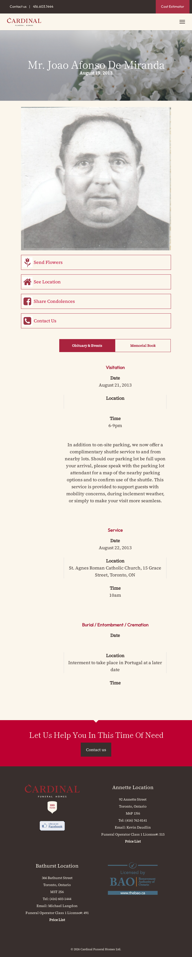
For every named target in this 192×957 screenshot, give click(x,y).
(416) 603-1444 (60, 898)
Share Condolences (54, 301)
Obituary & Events (87, 345)
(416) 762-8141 (136, 820)
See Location (47, 282)
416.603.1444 (43, 6)
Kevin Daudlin (138, 827)
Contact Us (45, 321)
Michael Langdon (63, 905)
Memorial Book (143, 345)
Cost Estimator (172, 6)
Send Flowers (48, 262)
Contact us (18, 6)
